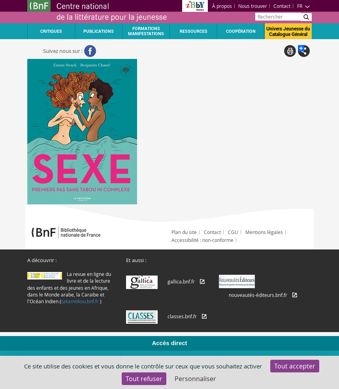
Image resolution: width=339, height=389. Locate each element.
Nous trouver (252, 6)
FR (303, 6)
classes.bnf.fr (182, 316)
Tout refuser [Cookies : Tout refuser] (144, 378)
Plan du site (184, 232)
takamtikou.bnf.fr (80, 301)
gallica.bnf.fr (181, 281)
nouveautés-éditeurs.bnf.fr (258, 295)
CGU (233, 232)
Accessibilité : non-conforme (202, 240)
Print (290, 51)
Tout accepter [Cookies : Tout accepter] (294, 366)
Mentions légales (264, 232)
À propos (222, 6)
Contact (281, 6)
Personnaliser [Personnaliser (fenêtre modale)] (195, 378)
